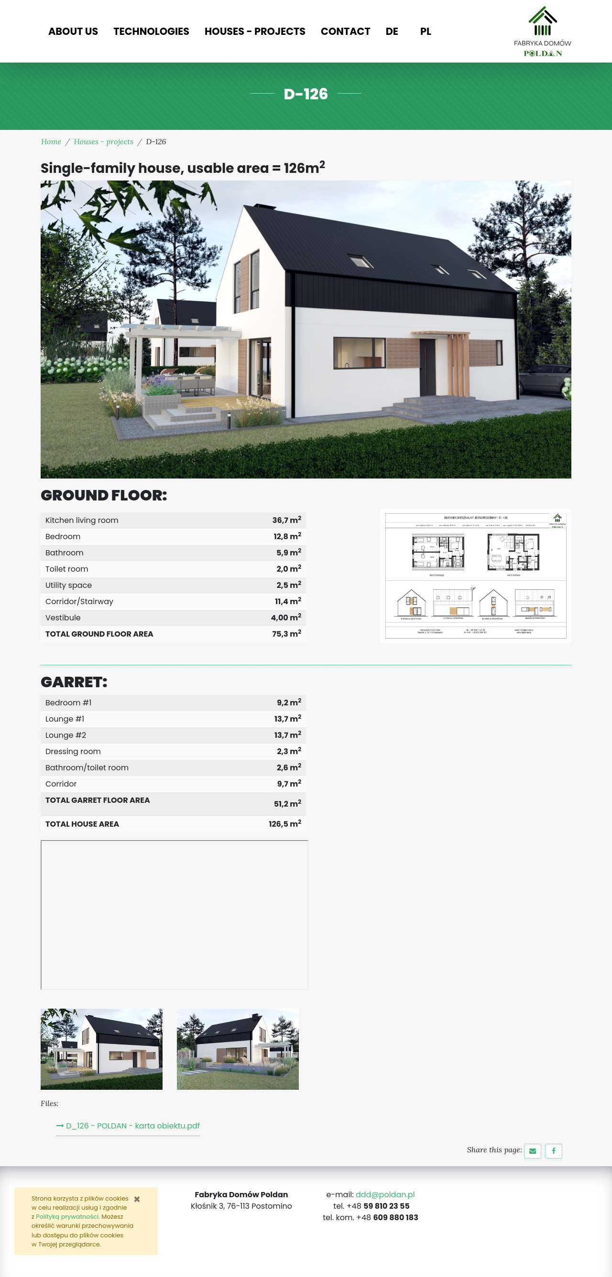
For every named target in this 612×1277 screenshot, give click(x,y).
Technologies (151, 31)
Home (51, 141)
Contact (346, 31)
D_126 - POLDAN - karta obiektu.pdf (133, 1125)
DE (392, 31)
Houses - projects (255, 31)
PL (425, 31)
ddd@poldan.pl (385, 1194)
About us (73, 31)
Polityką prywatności (67, 1217)
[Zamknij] (137, 1199)
